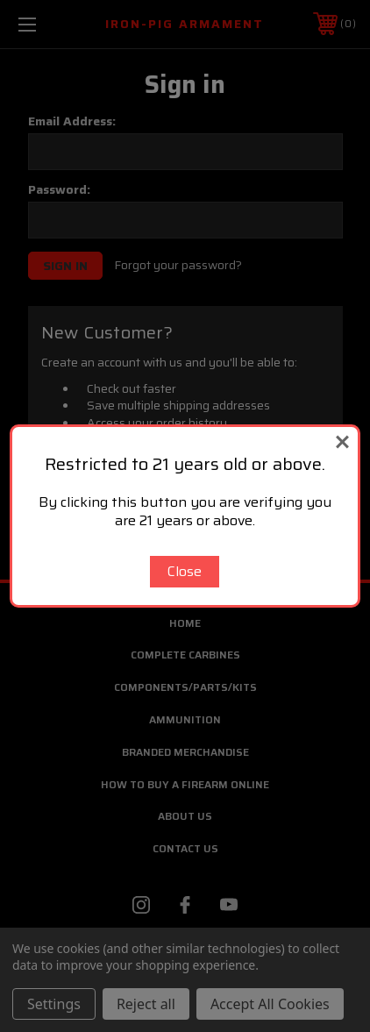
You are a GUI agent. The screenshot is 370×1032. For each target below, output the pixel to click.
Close (184, 571)
